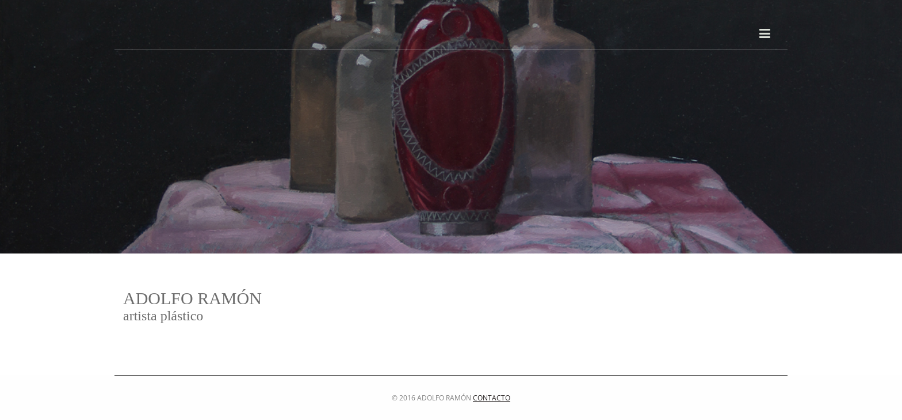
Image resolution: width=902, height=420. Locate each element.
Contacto (491, 398)
